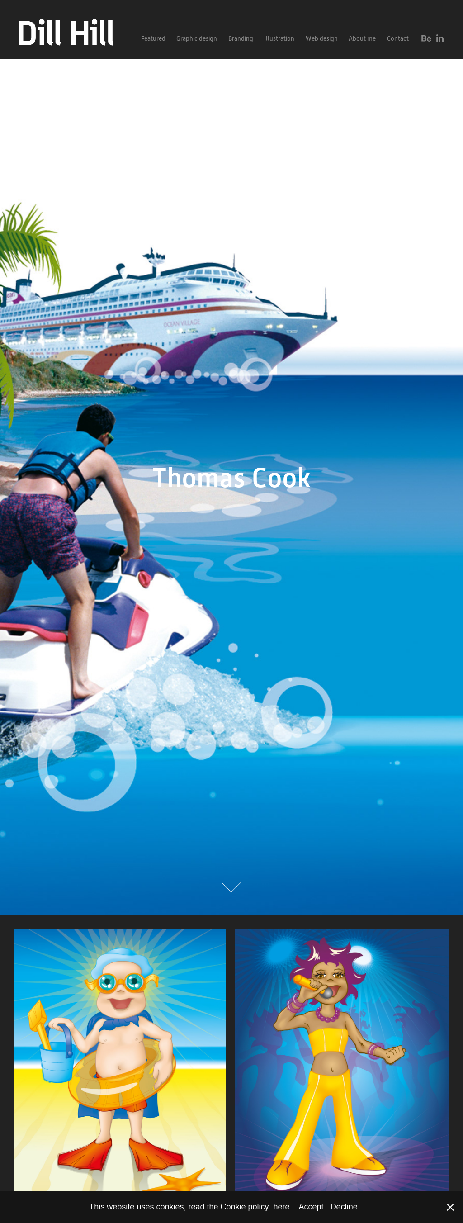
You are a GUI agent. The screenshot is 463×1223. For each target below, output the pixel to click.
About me (362, 38)
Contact (398, 38)
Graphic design (196, 38)
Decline (344, 1206)
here (282, 1206)
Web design (322, 38)
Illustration (279, 38)
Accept (311, 1206)
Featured (153, 38)
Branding (240, 38)
